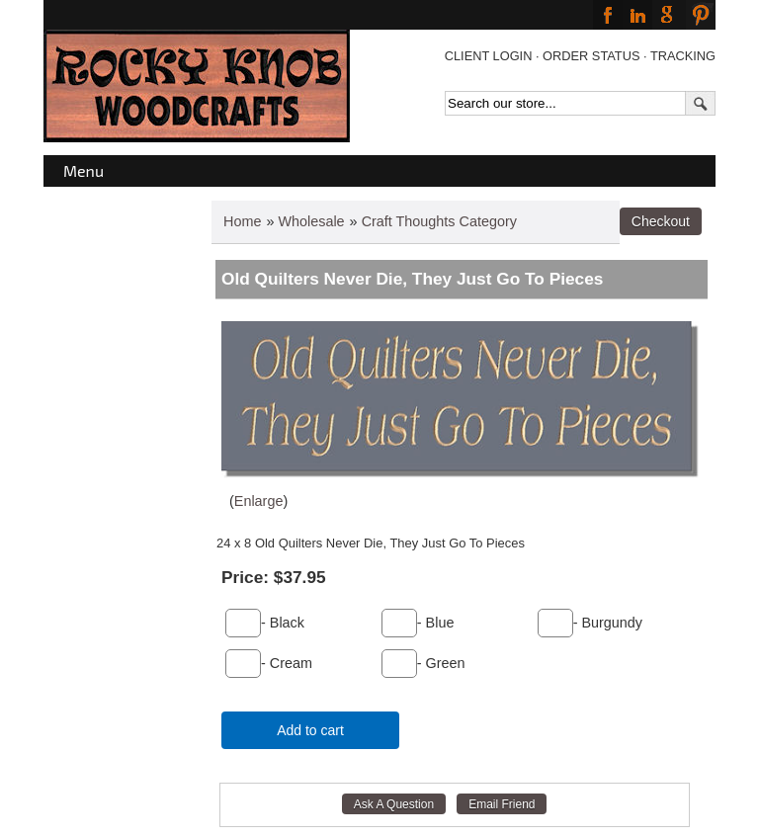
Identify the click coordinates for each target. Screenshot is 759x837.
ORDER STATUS (591, 55)
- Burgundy (607, 622)
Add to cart (310, 730)
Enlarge (259, 501)
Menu (83, 170)
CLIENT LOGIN (489, 55)
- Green (441, 663)
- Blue (436, 622)
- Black (282, 622)
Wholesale (311, 221)
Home (242, 221)
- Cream (286, 663)
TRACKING (683, 55)
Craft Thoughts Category (439, 221)
